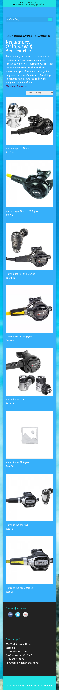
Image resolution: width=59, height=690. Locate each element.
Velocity (48, 685)
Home (8, 35)
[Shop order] (39, 93)
